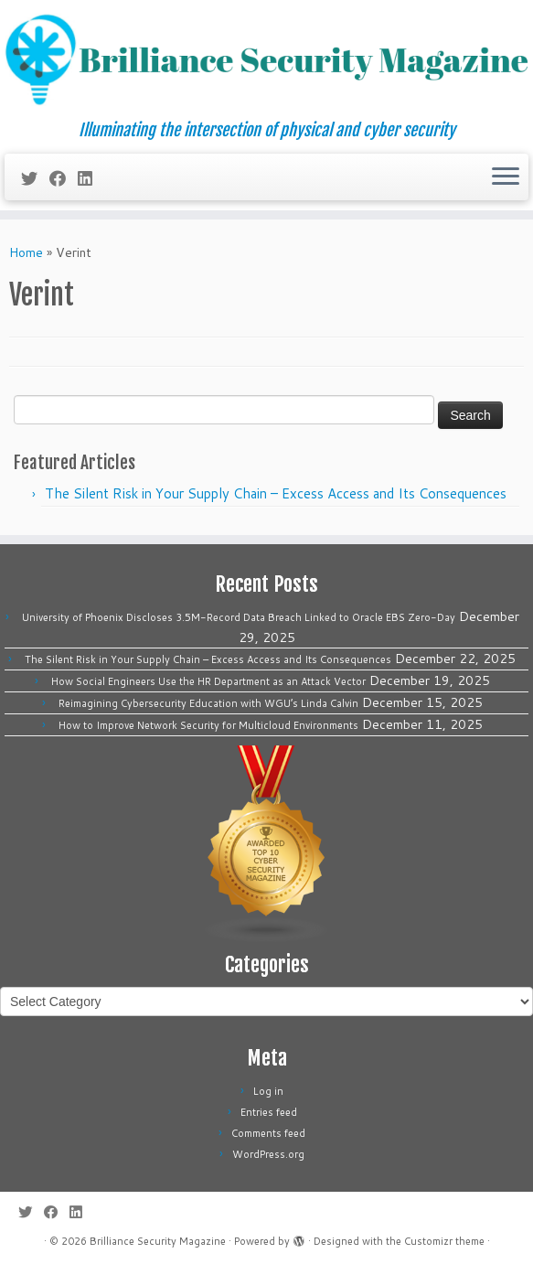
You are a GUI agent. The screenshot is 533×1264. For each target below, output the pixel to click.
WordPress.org (268, 1154)
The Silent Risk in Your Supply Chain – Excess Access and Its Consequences (275, 493)
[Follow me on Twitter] (35, 178)
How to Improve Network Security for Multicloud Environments (208, 725)
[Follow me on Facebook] (63, 178)
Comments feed (268, 1133)
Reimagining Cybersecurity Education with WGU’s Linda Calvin (208, 703)
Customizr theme (444, 1241)
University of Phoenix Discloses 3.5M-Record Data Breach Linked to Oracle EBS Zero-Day (238, 617)
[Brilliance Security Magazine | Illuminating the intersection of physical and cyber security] (266, 60)
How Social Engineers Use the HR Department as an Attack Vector (208, 681)
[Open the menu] (505, 177)
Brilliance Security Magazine (158, 1241)
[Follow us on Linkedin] (91, 178)
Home (26, 252)
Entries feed (268, 1112)
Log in (268, 1091)
